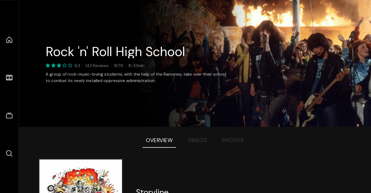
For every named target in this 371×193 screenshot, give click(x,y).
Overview (159, 140)
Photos (233, 140)
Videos (197, 140)
